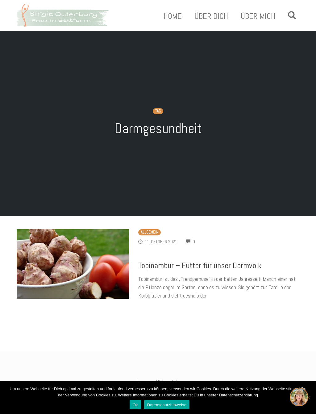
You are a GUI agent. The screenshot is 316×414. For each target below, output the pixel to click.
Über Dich (211, 16)
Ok (135, 405)
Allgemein (149, 232)
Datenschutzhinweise (167, 405)
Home (173, 16)
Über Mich (258, 16)
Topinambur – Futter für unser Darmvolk (200, 265)
